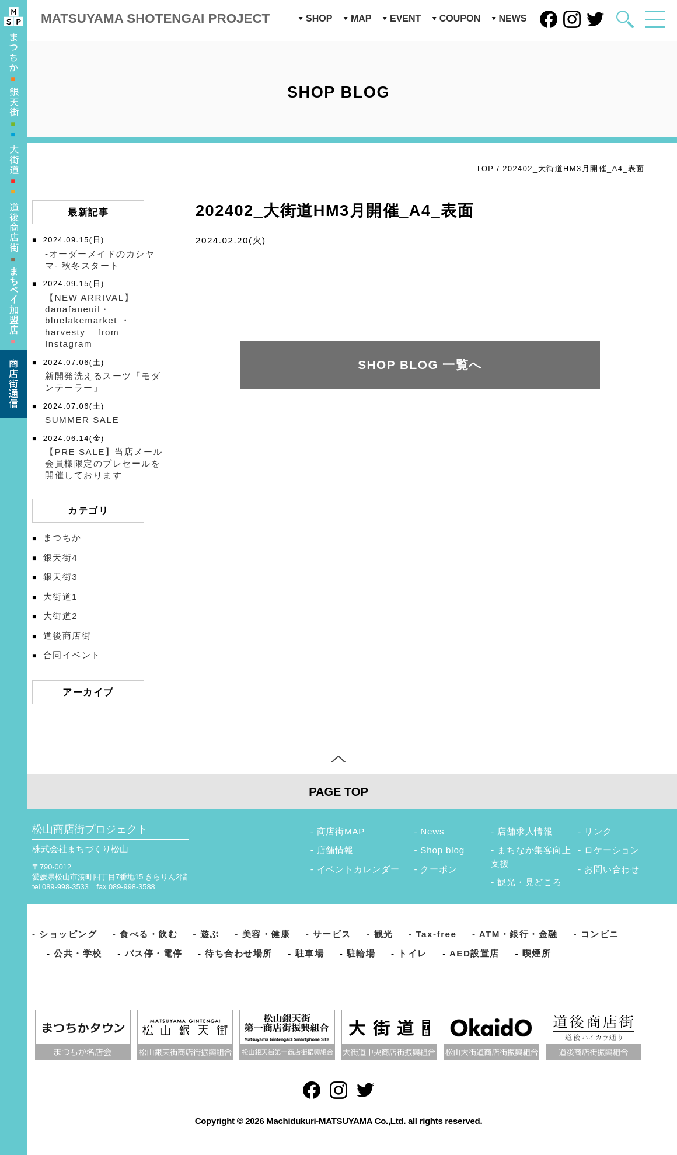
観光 (383, 934)
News (432, 831)
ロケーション (612, 850)
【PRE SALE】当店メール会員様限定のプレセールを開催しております (104, 463)
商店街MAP (341, 831)
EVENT (405, 18)
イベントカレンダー (358, 869)
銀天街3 (60, 577)
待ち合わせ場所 (239, 953)
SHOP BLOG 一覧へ (420, 364)
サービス (332, 934)
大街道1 (60, 596)
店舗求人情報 (525, 831)
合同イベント (72, 655)
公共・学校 (78, 953)
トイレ (412, 953)
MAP (361, 18)
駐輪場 (361, 953)
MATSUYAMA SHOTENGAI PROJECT (155, 18)
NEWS (513, 18)
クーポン (438, 869)
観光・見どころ (529, 882)
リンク (598, 831)
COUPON (459, 18)
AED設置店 (474, 953)
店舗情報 (335, 850)
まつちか (62, 537)
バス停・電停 (154, 953)
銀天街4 (60, 557)
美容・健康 (266, 934)
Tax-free (436, 934)
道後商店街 (67, 636)
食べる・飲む (148, 934)
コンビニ (600, 934)
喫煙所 (537, 953)
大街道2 (60, 616)
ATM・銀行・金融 (518, 934)
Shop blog (442, 850)
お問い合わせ (612, 869)
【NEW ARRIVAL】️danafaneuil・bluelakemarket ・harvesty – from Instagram (89, 321)
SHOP (319, 18)
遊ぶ (209, 934)
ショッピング (68, 934)
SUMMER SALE (82, 420)
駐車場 (309, 953)
